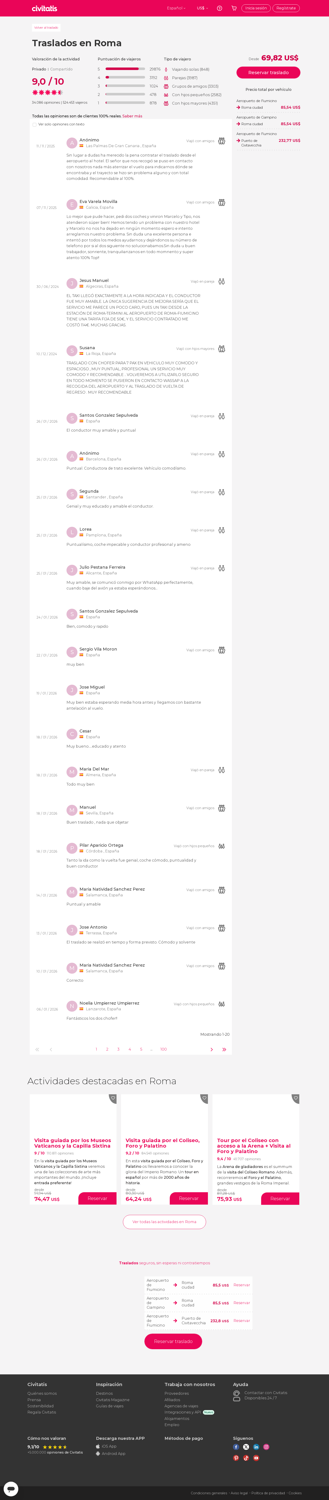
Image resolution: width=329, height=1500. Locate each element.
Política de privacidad (268, 1493)
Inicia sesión (256, 8)
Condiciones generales (209, 1493)
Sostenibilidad (40, 1406)
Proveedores (176, 1393)
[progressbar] (125, 69)
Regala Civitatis (41, 1412)
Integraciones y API (182, 1412)
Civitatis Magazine (113, 1400)
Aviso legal (239, 1493)
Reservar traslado (268, 72)
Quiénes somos (42, 1393)
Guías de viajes (109, 1406)
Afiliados (172, 1400)
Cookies (295, 1493)
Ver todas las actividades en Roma (164, 1222)
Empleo (171, 1425)
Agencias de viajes (181, 1406)
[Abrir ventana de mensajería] (11, 1489)
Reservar (241, 1285)
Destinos (104, 1393)
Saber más (132, 116)
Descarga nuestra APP (120, 1438)
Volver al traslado (46, 27)
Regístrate (286, 8)
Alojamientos (176, 1418)
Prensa (34, 1400)
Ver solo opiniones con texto (61, 124)
